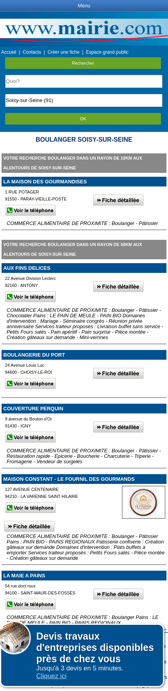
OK (83, 118)
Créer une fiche (64, 52)
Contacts (32, 52)
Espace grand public (107, 52)
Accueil (8, 52)
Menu (84, 6)
